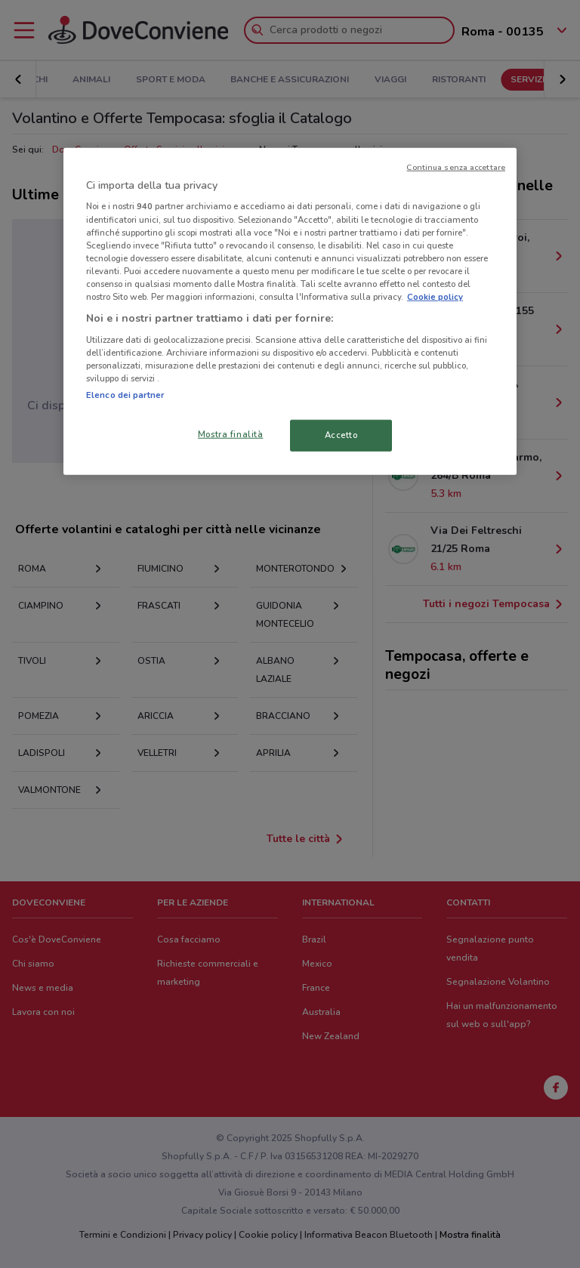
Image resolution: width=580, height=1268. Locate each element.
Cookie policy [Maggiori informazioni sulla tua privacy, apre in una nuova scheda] (435, 297)
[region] (290, 311)
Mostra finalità (231, 434)
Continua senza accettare (455, 167)
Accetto (341, 435)
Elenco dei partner (125, 395)
